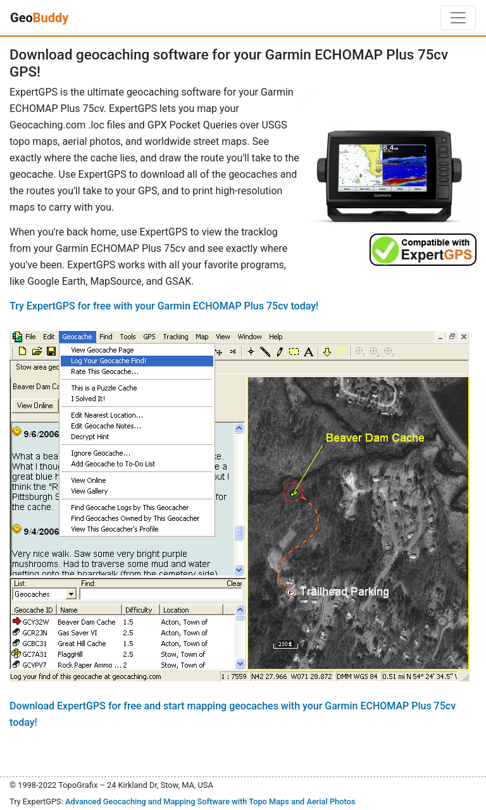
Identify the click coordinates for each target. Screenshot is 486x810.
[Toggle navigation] (458, 17)
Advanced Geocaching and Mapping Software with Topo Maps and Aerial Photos (210, 801)
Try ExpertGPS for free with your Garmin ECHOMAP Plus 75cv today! (163, 306)
